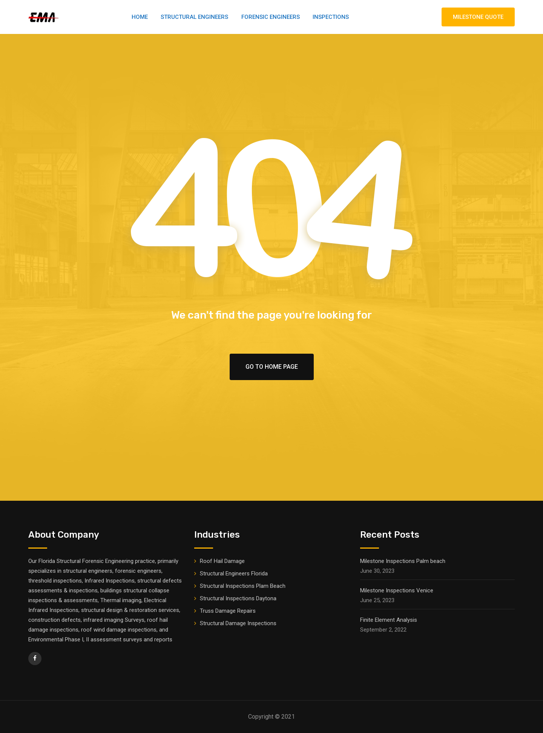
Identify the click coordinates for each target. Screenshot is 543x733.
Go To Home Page (271, 366)
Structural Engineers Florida (234, 573)
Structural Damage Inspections (238, 623)
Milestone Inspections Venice (396, 590)
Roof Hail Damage (222, 561)
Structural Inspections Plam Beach (242, 586)
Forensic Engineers (270, 17)
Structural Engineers (194, 17)
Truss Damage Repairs (228, 610)
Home (140, 17)
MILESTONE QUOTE (478, 17)
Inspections (331, 17)
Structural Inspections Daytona (238, 598)
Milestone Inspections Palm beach (402, 561)
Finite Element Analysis (388, 619)
